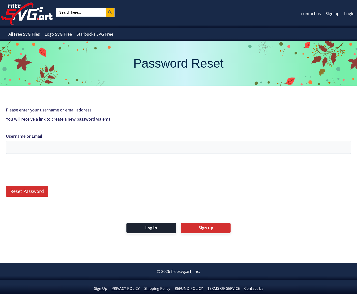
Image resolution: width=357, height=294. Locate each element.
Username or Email (24, 136)
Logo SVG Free (58, 34)
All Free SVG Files (24, 34)
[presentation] (43, 171)
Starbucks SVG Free (95, 34)
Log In (151, 228)
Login (349, 13)
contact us (311, 13)
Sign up (332, 13)
